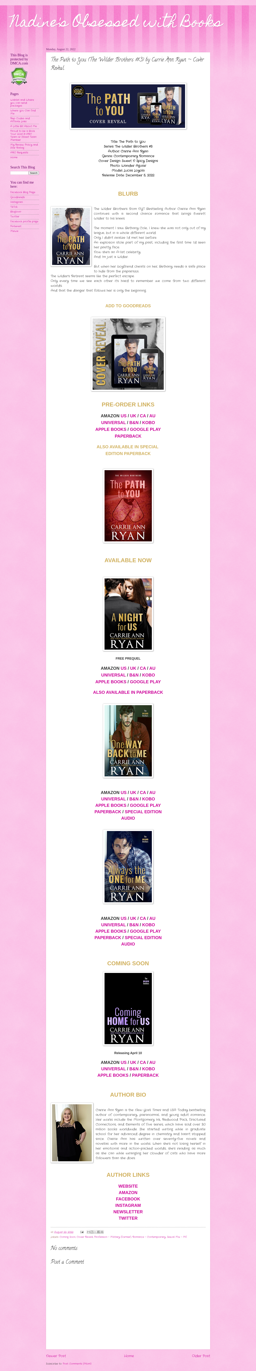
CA (143, 415)
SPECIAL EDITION (143, 811)
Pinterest (15, 226)
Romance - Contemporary (149, 1237)
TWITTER (128, 1218)
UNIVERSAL (113, 422)
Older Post (201, 1356)
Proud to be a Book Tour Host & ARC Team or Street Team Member (23, 135)
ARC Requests (19, 152)
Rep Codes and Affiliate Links (20, 120)
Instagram (16, 202)
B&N (134, 422)
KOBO (148, 422)
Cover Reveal (85, 1237)
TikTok (13, 207)
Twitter (14, 216)
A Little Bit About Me (23, 126)
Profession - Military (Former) (112, 1237)
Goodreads (17, 197)
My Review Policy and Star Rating (24, 146)
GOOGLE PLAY (145, 429)
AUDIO (128, 818)
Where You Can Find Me (23, 112)
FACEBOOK (128, 1199)
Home (129, 1356)
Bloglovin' (15, 211)
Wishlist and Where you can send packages (22, 103)
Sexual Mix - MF (177, 1237)
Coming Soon (67, 1237)
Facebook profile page (24, 221)
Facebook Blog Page (22, 192)
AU (152, 415)
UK (133, 415)
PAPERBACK (128, 436)
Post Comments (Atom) (77, 1363)
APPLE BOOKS (110, 429)
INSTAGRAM (128, 1205)
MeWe (14, 231)
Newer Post (56, 1356)
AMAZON (128, 1192)
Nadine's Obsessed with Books (116, 23)
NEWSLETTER (128, 1211)
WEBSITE (128, 1186)
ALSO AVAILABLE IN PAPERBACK (128, 692)
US (124, 415)
